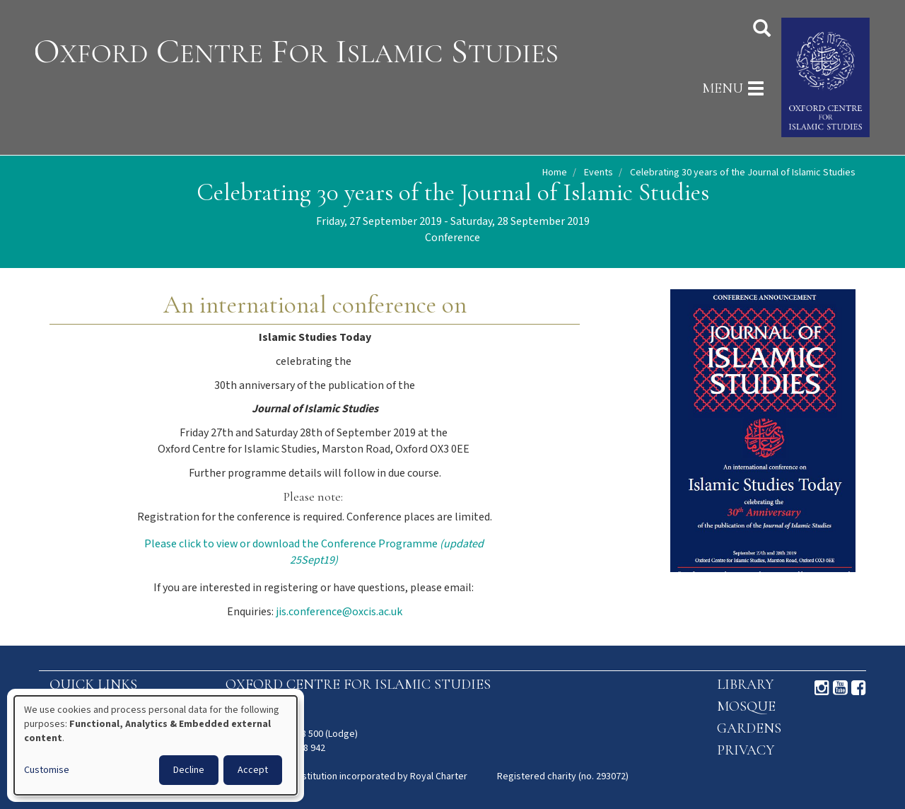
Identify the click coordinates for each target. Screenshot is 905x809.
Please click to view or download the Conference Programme (314, 552)
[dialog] (155, 745)
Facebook (858, 688)
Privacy (745, 750)
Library (745, 684)
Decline (188, 770)
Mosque (746, 706)
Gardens (749, 728)
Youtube (840, 688)
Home (554, 172)
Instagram (821, 688)
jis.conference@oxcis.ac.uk (339, 612)
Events (598, 172)
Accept (253, 770)
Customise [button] (46, 770)
